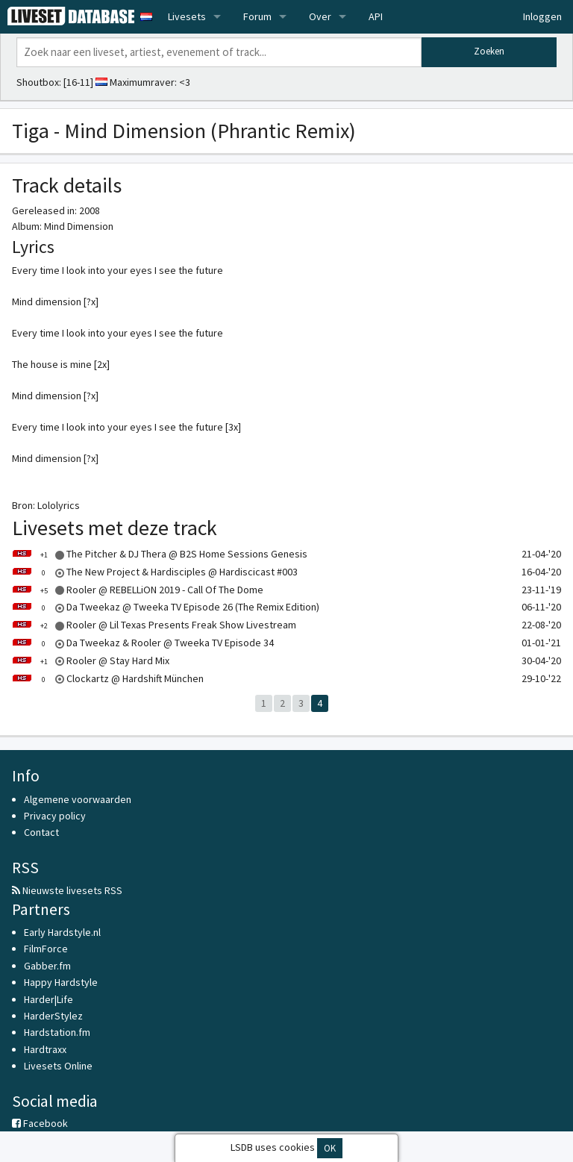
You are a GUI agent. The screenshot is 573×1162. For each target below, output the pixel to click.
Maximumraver (142, 82)
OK (330, 1148)
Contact (41, 832)
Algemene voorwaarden (77, 799)
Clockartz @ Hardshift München (108, 678)
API (376, 16)
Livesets (187, 16)
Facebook (40, 1123)
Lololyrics (58, 505)
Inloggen (542, 16)
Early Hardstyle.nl (62, 932)
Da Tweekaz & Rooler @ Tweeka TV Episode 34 (143, 642)
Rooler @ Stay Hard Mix (90, 660)
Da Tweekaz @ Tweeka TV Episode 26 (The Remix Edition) (165, 606)
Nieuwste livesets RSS (67, 890)
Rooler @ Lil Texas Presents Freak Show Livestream (154, 624)
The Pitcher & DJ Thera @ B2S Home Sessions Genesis (159, 553)
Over (320, 16)
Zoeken (489, 51)
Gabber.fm (47, 965)
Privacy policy (55, 815)
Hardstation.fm (57, 1032)
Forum (257, 16)
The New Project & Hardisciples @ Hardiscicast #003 (155, 571)
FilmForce (46, 948)
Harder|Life (48, 999)
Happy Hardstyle (61, 982)
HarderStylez (53, 1015)
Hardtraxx (45, 1049)
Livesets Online (58, 1065)
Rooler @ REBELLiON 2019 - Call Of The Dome (137, 589)
